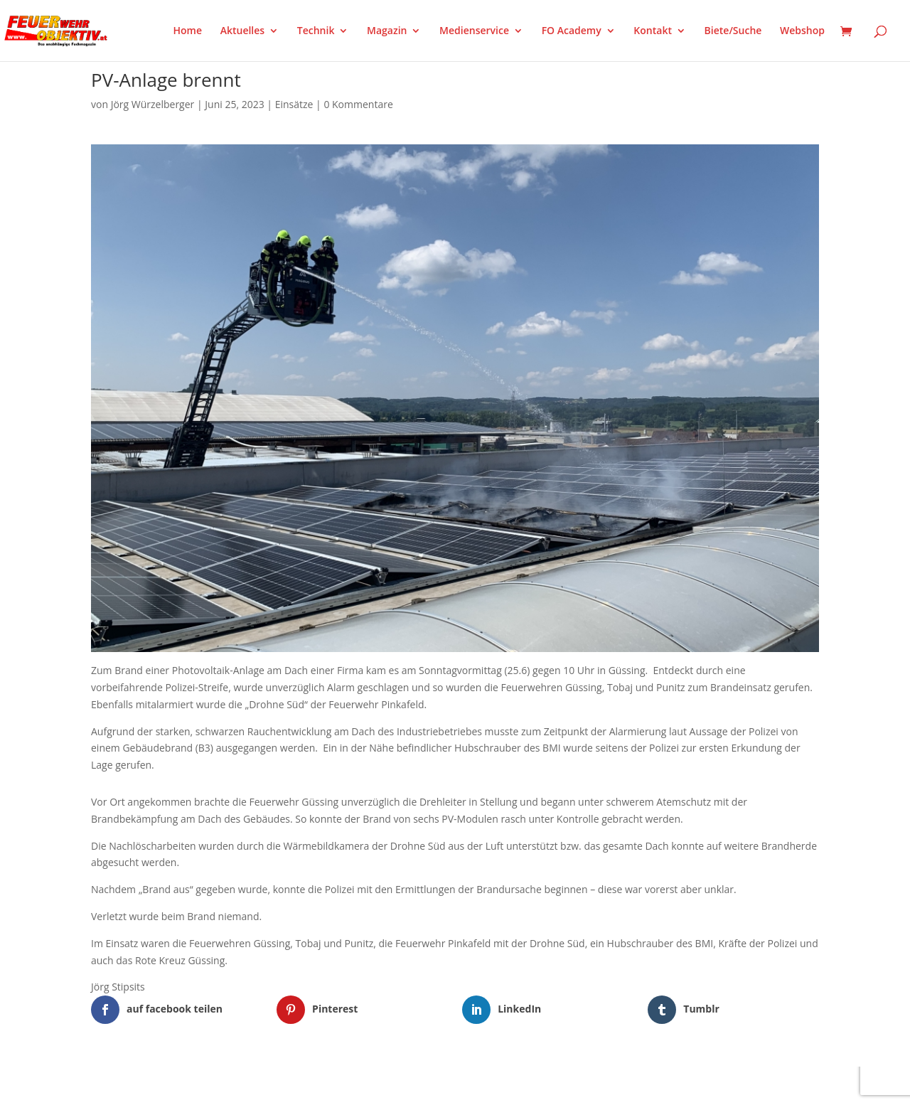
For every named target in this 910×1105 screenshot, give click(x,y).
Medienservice (474, 31)
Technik (316, 31)
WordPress (257, 1085)
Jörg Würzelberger (153, 104)
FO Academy (571, 31)
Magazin (387, 31)
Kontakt (652, 31)
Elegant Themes (162, 1085)
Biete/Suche (733, 31)
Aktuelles (242, 31)
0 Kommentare (357, 104)
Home (188, 31)
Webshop (802, 31)
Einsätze (294, 104)
